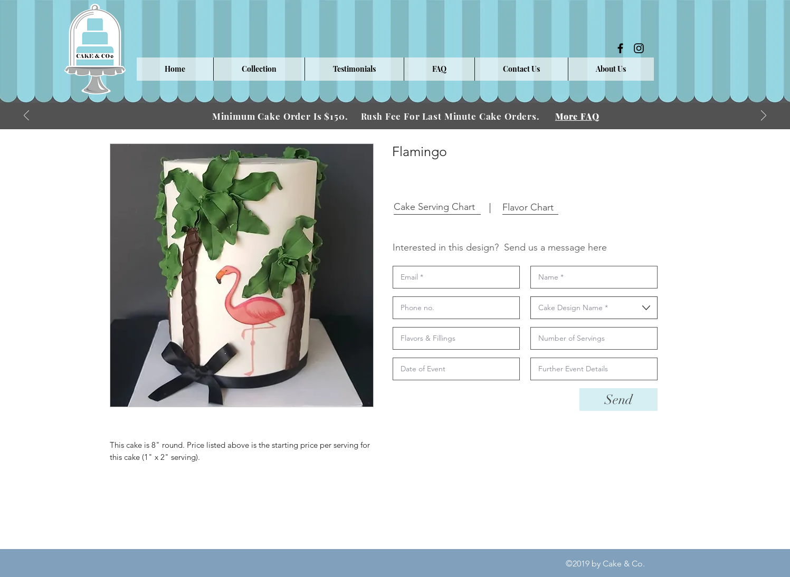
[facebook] (620, 48)
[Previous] (26, 116)
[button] (258, 69)
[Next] (763, 116)
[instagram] (638, 48)
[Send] (618, 399)
